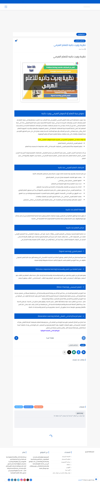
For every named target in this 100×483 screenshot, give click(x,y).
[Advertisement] (50, 21)
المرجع (80, 480)
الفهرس (68, 467)
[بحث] (6, 7)
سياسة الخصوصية (65, 462)
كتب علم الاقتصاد (41, 6)
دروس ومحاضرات (15, 6)
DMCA (68, 464)
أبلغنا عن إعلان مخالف (59, 2)
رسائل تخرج (32, 6)
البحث (72, 2)
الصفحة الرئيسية (66, 456)
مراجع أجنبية (24, 6)
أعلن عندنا (67, 470)
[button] (79, 352)
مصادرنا (67, 2)
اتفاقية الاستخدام (66, 459)
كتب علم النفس (71, 6)
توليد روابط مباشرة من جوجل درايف (61, 472)
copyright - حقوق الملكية (46, 2)
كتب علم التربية (61, 6)
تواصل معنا (92, 2)
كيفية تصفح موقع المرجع (82, 2)
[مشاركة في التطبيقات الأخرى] (64, 352)
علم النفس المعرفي (79, 41)
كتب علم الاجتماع (51, 6)
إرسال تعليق (80, 413)
